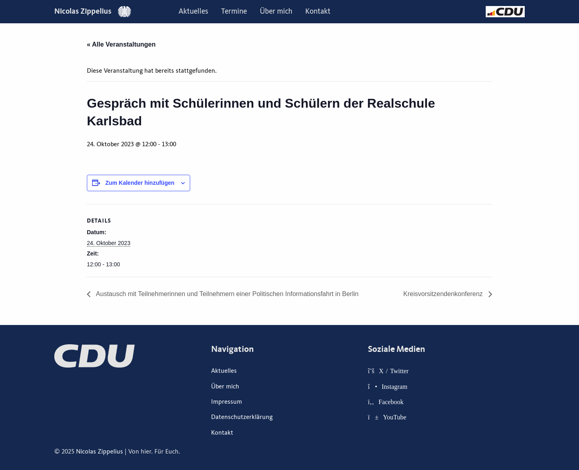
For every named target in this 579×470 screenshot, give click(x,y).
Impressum (226, 401)
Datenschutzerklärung (242, 417)
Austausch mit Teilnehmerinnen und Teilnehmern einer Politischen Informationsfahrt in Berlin (226, 293)
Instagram (394, 386)
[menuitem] (193, 11)
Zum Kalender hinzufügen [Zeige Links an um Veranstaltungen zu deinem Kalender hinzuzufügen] (140, 183)
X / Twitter (394, 371)
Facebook (390, 401)
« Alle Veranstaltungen (121, 44)
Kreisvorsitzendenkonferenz (444, 293)
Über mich (276, 11)
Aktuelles (193, 11)
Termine (234, 11)
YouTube (394, 417)
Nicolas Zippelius (92, 11)
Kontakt (318, 11)
